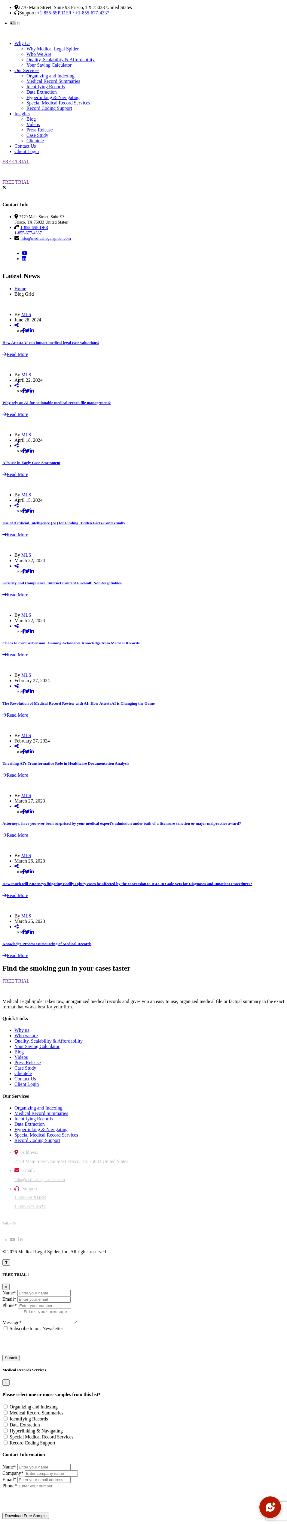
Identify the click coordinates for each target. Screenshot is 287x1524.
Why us (21, 1030)
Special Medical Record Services (58, 102)
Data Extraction (41, 92)
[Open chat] (270, 1507)
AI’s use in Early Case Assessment (31, 462)
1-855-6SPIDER (30, 1197)
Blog (31, 119)
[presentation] (48, 1345)
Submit (11, 1360)
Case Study (37, 135)
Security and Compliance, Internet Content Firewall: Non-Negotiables (62, 583)
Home (20, 288)
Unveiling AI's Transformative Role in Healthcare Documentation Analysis (65, 763)
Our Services (26, 70)
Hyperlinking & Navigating (53, 97)
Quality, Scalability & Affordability (60, 59)
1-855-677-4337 (30, 1206)
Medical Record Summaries (53, 81)
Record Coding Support (49, 108)
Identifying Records (45, 86)
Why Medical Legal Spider (52, 48)
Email (9, 1299)
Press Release (39, 129)
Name (9, 1292)
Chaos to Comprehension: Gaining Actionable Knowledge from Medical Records (70, 643)
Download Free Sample (26, 1518)
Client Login (26, 151)
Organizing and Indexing (50, 75)
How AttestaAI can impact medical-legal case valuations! (50, 342)
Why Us (22, 43)
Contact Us (25, 146)
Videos (33, 124)
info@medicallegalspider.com (45, 238)
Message (12, 1325)
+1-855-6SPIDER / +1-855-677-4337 (73, 12)
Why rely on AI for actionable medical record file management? (56, 402)
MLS (26, 314)
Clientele (35, 140)
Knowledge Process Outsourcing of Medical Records (46, 943)
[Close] (6, 1287)
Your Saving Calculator (49, 65)
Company (12, 1475)
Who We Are (38, 54)
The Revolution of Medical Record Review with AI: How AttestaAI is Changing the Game (78, 703)
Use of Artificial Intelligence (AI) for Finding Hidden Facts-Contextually (63, 523)
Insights (22, 113)
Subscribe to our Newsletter (36, 1331)
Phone (9, 1305)
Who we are (26, 1035)
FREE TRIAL (15, 161)
